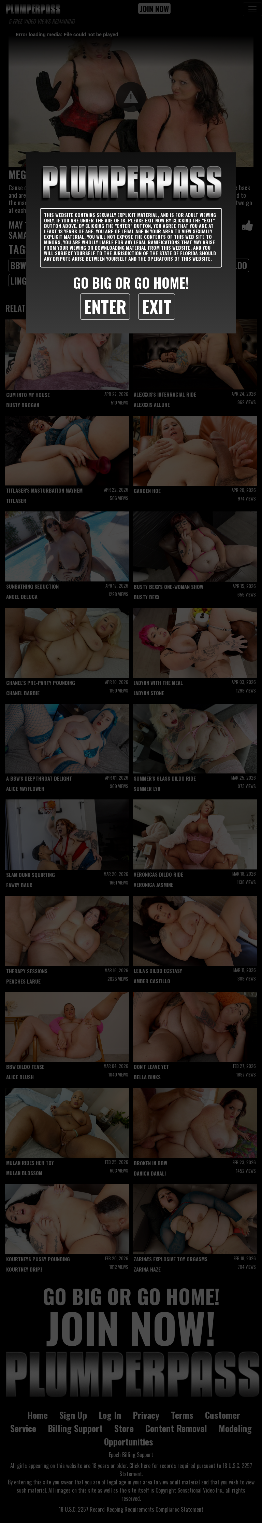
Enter (105, 306)
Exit (156, 306)
